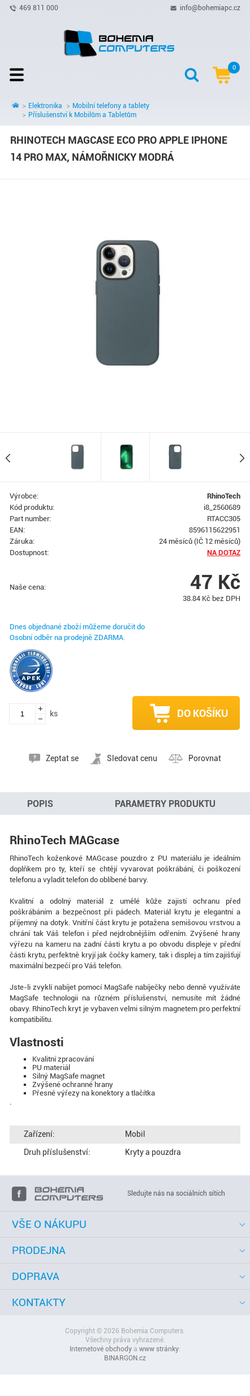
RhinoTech (223, 496)
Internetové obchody (101, 1349)
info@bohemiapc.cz (210, 7)
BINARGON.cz (125, 1358)
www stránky (159, 1349)
